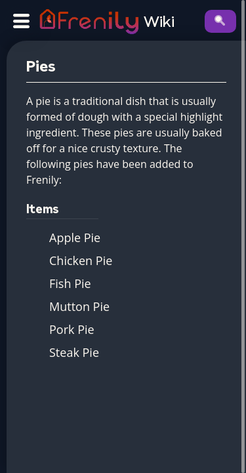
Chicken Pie (80, 260)
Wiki (159, 23)
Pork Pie (71, 329)
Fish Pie (70, 283)
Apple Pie (74, 237)
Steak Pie (74, 352)
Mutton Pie (79, 306)
